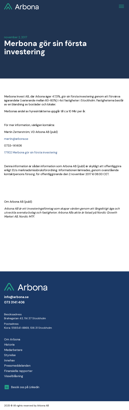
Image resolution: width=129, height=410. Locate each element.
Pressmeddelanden (17, 365)
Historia (9, 344)
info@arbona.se (16, 297)
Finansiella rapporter (18, 371)
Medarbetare (13, 350)
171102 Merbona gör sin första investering (30, 152)
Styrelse (10, 355)
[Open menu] (121, 6)
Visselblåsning (13, 376)
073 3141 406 (14, 302)
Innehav (9, 360)
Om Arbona (12, 339)
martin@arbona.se (16, 139)
